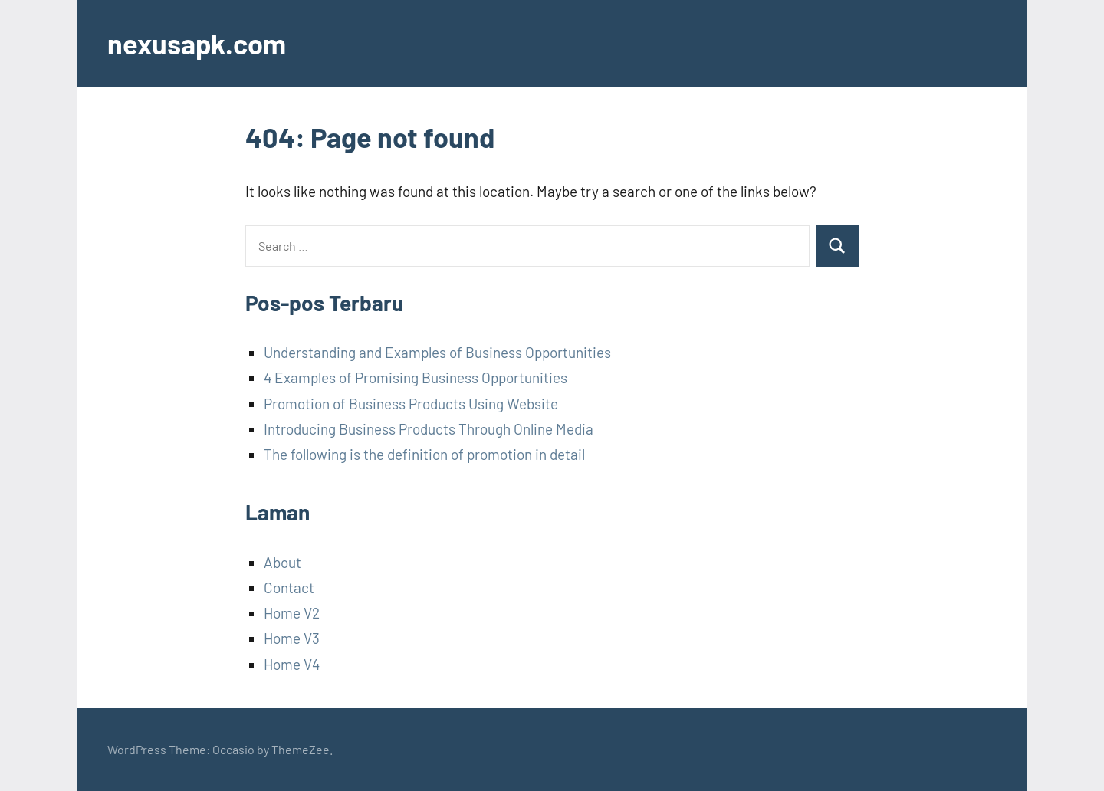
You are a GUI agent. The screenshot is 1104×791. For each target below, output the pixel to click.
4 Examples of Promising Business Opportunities (415, 377)
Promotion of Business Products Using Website (411, 403)
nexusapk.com (196, 43)
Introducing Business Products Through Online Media (428, 429)
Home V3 (292, 638)
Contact (289, 587)
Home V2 (292, 613)
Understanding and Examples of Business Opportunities (437, 352)
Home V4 (292, 664)
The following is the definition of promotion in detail (424, 454)
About (282, 562)
